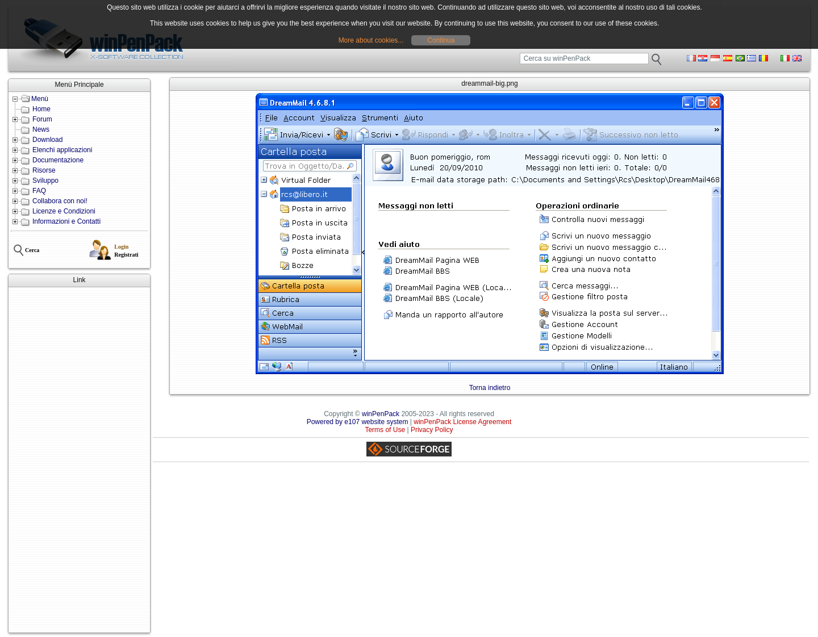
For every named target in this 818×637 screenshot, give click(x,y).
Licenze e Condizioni (63, 211)
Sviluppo (45, 181)
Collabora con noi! (59, 201)
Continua (440, 40)
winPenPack (380, 414)
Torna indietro (490, 388)
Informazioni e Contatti (66, 221)
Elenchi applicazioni (62, 150)
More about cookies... (371, 40)
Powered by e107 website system (357, 422)
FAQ (39, 191)
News (40, 129)
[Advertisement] (79, 460)
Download (47, 140)
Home (41, 109)
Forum (42, 119)
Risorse (44, 170)
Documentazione (58, 160)
